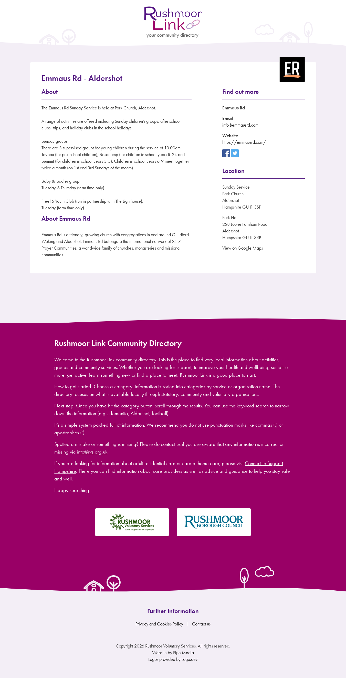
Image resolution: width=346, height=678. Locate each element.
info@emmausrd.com (240, 125)
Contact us (201, 624)
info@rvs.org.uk (92, 451)
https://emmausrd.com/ (244, 142)
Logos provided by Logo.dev (173, 659)
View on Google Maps (242, 248)
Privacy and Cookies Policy (159, 624)
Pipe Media (183, 652)
